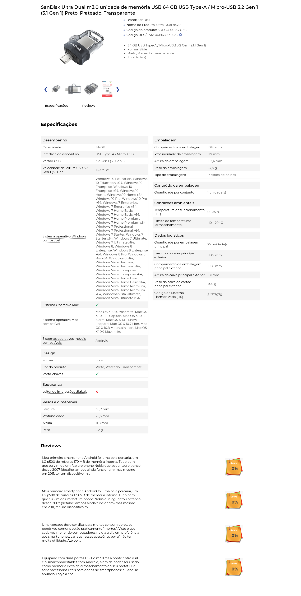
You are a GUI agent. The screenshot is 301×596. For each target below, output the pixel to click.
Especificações (56, 106)
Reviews (88, 106)
